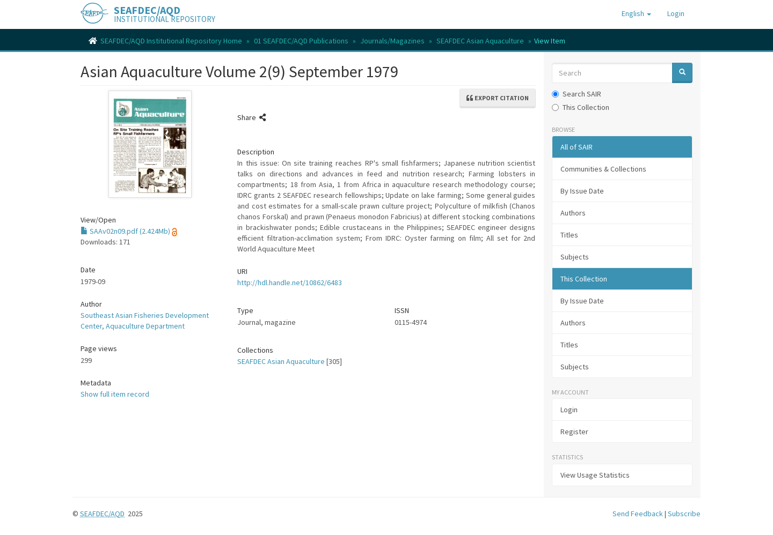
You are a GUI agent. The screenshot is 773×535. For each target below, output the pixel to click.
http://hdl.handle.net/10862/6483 (289, 282)
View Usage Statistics (595, 475)
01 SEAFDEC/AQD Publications (301, 41)
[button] (636, 13)
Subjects (574, 257)
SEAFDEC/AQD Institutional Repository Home (171, 41)
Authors (573, 213)
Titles (569, 235)
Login (569, 409)
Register (574, 431)
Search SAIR (576, 94)
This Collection (580, 107)
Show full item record (115, 394)
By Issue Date (582, 191)
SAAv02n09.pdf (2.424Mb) (125, 231)
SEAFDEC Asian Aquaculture (480, 41)
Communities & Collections (603, 169)
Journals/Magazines (392, 41)
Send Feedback (637, 513)
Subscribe (684, 513)
